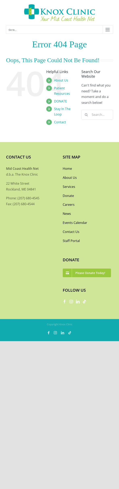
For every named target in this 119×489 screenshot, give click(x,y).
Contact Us (71, 232)
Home (67, 168)
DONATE (60, 101)
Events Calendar (75, 222)
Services (69, 186)
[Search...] (97, 115)
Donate (68, 196)
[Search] (86, 115)
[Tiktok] (84, 301)
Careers (69, 204)
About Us (61, 80)
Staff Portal (71, 241)
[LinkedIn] (78, 301)
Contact (60, 122)
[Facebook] (64, 301)
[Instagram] (71, 301)
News (67, 213)
